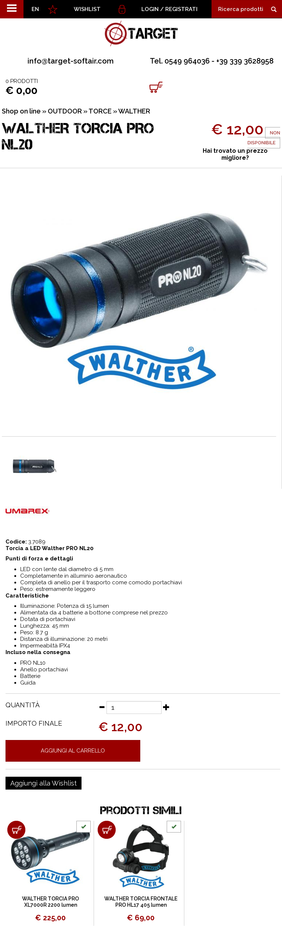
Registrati (181, 9)
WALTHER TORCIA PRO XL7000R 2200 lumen (50, 902)
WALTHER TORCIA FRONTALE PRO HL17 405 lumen (140, 902)
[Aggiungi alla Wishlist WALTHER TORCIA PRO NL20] (44, 783)
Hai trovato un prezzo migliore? (235, 154)
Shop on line (21, 111)
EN (35, 9)
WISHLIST (87, 9)
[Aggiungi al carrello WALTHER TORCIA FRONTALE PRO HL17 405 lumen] (107, 830)
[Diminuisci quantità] (101, 707)
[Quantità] (134, 707)
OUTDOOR (65, 111)
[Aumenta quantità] (166, 707)
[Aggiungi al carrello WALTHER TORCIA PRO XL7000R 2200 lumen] (16, 830)
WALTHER (134, 111)
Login (150, 9)
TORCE (100, 111)
